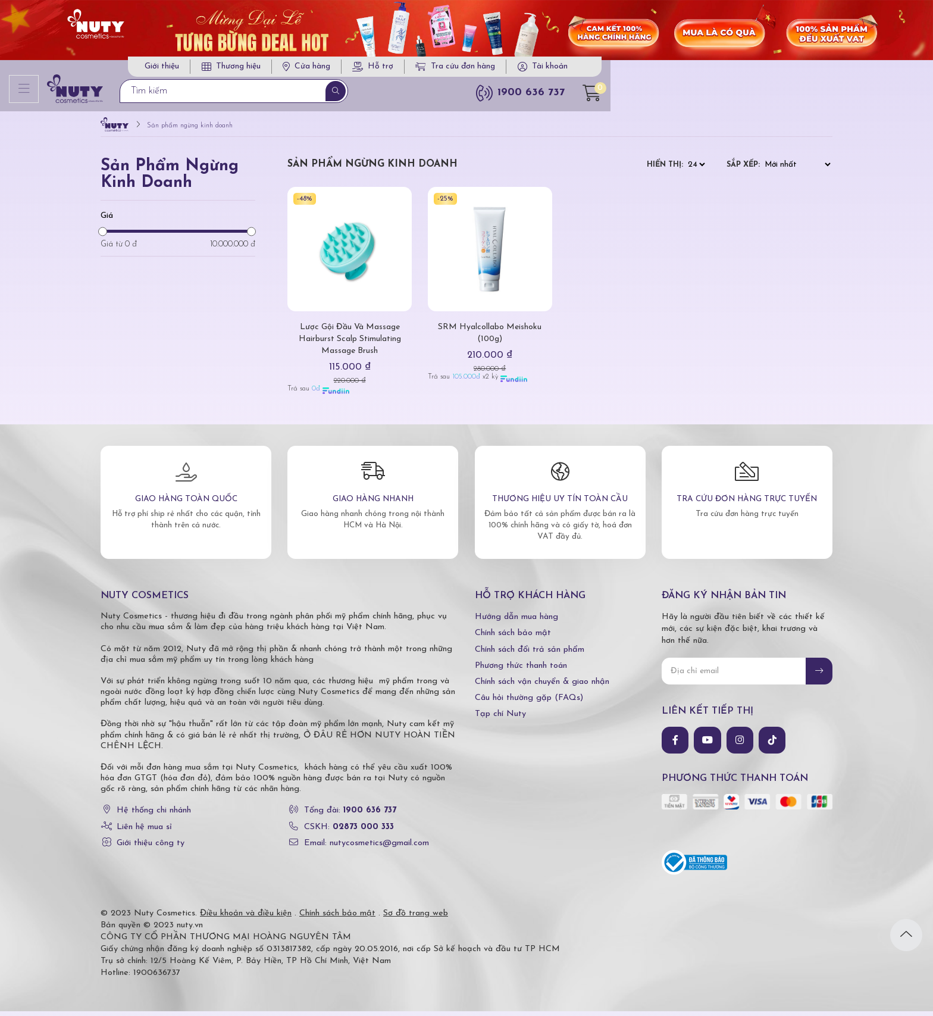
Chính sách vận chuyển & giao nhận (542, 687)
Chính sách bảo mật (513, 638)
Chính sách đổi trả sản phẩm (529, 654)
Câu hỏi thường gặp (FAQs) (529, 703)
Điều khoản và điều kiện (246, 918)
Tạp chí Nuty (500, 719)
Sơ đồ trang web (415, 918)
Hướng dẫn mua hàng (516, 622)
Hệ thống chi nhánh (154, 815)
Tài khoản (781, 69)
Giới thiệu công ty (150, 847)
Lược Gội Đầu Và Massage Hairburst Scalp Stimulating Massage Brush (350, 343)
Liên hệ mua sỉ (144, 831)
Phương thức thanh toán (521, 670)
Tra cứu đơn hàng (687, 69)
